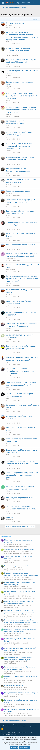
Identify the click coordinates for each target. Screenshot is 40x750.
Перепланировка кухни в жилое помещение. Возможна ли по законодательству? (19, 146)
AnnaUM (8, 53)
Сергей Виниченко (11, 258)
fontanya (8, 491)
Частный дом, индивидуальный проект (22, 498)
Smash (7, 215)
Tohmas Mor (9, 519)
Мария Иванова (10, 269)
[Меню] (2, 2)
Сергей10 (8, 75)
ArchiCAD (10, 518)
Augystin (8, 500)
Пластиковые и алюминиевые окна (15, 546)
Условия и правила (19, 725)
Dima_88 (8, 87)
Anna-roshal (9, 25)
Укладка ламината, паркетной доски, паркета (18, 579)
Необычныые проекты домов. (18, 191)
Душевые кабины (9, 706)
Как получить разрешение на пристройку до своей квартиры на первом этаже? (20, 371)
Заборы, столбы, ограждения (13, 570)
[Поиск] (37, 3)
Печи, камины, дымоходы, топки (14, 682)
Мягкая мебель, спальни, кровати (15, 689)
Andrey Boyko (10, 376)
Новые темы (6, 536)
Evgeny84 (8, 328)
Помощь (26, 727)
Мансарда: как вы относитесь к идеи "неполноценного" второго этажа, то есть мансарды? (21, 109)
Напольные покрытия (11, 607)
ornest (7, 41)
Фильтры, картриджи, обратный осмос (16, 626)
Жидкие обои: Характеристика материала (19, 549)
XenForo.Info (13, 734)
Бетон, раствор (9, 563)
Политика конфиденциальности (11, 727)
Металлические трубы (11, 635)
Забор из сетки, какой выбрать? (16, 566)
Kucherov (8, 184)
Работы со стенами (10, 697)
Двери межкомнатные (11, 663)
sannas (8, 351)
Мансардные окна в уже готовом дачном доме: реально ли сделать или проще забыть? (22, 95)
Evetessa (8, 100)
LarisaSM (8, 480)
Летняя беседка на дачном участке (20, 245)
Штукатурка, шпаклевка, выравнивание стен (18, 553)
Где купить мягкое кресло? (14, 686)
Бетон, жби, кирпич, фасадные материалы (18, 588)
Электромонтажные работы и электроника (18, 715)
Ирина (7, 64)
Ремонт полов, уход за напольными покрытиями (19, 598)
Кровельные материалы (12, 654)
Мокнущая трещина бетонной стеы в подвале (21, 693)
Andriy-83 (8, 409)
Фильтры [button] (34, 19)
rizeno (7, 398)
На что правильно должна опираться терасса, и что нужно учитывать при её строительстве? (22, 278)
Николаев (8, 283)
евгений (8, 317)
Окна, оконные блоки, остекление (15, 645)
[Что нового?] (33, 3)
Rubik (7, 362)
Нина (7, 125)
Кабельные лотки (9, 673)
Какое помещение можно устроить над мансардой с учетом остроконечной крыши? (22, 475)
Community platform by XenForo (17, 732)
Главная (33, 727)
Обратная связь (6, 725)
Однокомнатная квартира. (16, 23)
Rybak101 (8, 339)
